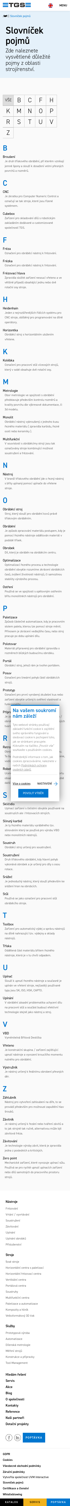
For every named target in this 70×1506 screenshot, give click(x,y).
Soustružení (13, 1220)
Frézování (12, 1208)
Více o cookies (21, 784)
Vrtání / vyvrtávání (17, 1214)
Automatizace (14, 1339)
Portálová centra (16, 1286)
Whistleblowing (12, 1494)
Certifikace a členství (16, 1488)
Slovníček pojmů (13, 1482)
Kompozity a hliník (17, 1310)
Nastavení (44, 784)
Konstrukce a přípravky (20, 1357)
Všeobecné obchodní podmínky (22, 1466)
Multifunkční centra (17, 1298)
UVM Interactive (39, 1477)
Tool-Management (17, 1363)
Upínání (10, 1232)
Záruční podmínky (14, 1472)
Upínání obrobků (16, 1238)
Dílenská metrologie (18, 1345)
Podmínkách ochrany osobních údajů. (30, 767)
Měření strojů (14, 1351)
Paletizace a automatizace (22, 1304)
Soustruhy (12, 1292)
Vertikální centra (16, 1280)
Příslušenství (13, 1244)
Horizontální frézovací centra (23, 1274)
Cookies (8, 1460)
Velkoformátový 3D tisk (20, 1316)
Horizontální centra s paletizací (25, 1268)
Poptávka (34, 1438)
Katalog (11, 1502)
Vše (8, 100)
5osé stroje (12, 1262)
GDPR (6, 1454)
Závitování (12, 1226)
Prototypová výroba (18, 1333)
